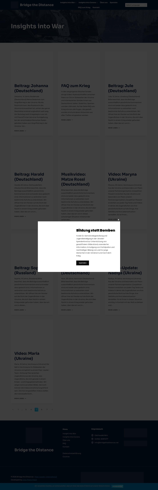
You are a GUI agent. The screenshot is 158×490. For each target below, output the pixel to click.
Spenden (82, 263)
